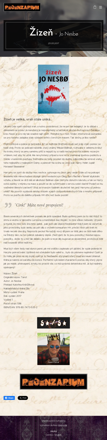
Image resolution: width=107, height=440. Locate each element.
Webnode (62, 425)
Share (9, 398)
